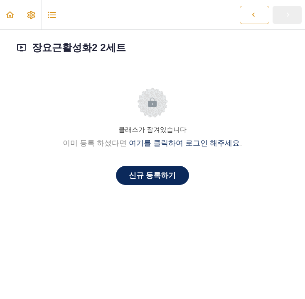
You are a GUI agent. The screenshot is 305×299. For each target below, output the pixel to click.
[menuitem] (31, 14)
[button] (10, 14)
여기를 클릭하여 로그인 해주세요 (184, 143)
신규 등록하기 (152, 175)
